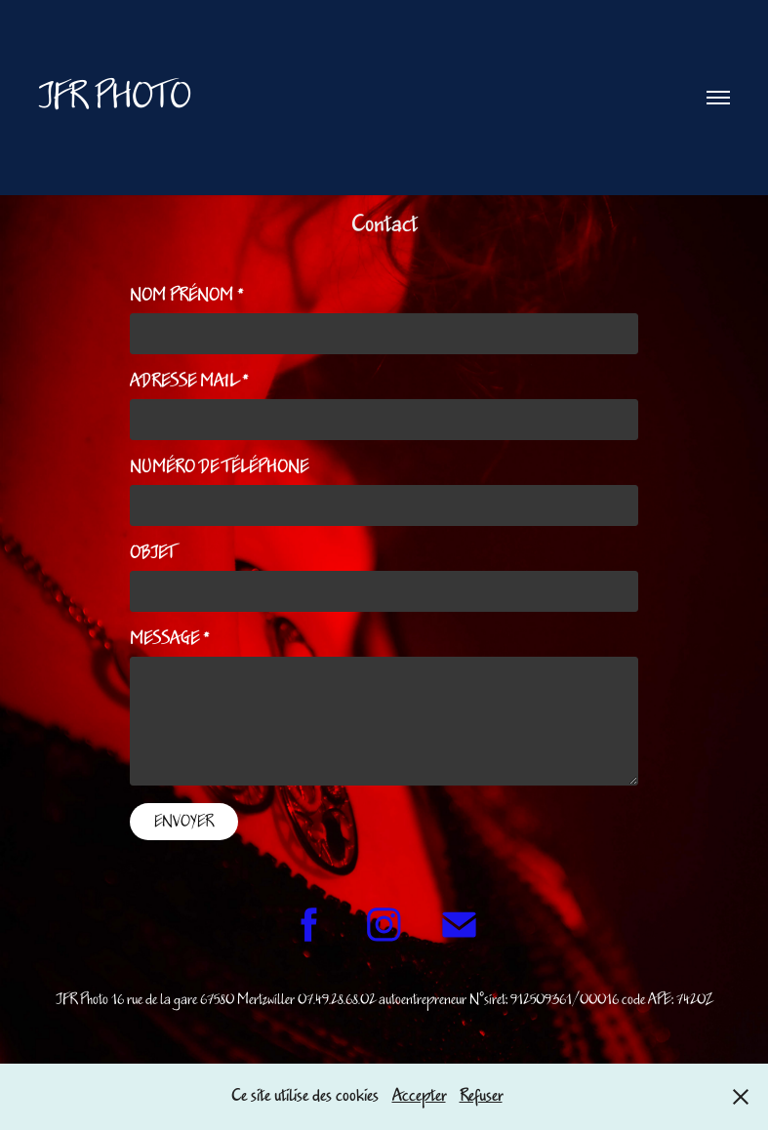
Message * (170, 639)
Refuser (481, 1096)
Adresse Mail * (189, 381)
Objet (153, 553)
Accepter (419, 1096)
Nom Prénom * (187, 295)
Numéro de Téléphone (219, 467)
